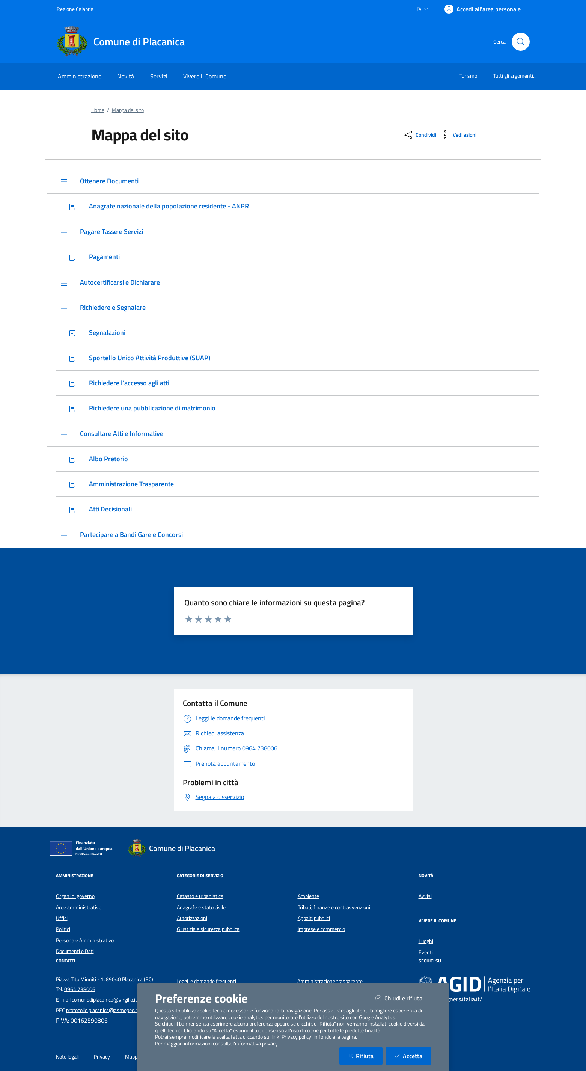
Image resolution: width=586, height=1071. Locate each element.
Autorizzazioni (192, 918)
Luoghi (426, 941)
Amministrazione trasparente (330, 981)
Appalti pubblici (314, 918)
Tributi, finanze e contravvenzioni (334, 907)
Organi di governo (75, 896)
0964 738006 (79, 989)
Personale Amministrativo (85, 940)
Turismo (468, 76)
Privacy (102, 1057)
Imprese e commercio (321, 929)
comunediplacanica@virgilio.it (104, 1000)
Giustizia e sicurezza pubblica (208, 929)
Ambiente (308, 896)
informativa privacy (256, 1043)
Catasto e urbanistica (200, 896)
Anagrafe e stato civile (201, 907)
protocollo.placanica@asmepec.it (102, 1010)
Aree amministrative (78, 907)
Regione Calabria (75, 9)
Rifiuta (365, 1055)
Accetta (413, 1055)
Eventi (426, 952)
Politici (63, 929)
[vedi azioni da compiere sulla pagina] (458, 135)
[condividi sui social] (419, 135)
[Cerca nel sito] (521, 42)
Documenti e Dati (75, 951)
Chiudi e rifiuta (403, 998)
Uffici (62, 918)
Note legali (67, 1057)
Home (97, 110)
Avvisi (425, 896)
